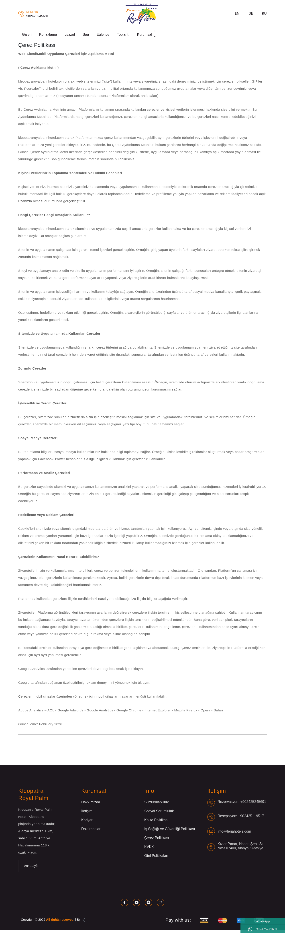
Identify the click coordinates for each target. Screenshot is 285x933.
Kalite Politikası (156, 823)
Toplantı (123, 36)
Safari (218, 713)
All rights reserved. (60, 922)
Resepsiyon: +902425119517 (241, 819)
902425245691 (37, 16)
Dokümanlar (90, 832)
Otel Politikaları (156, 858)
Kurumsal (144, 36)
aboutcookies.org (165, 650)
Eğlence (102, 36)
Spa (86, 36)
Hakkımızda (90, 805)
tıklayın (137, 671)
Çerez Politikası (156, 841)
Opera (206, 713)
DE (250, 13)
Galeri (27, 36)
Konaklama (48, 36)
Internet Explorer (158, 713)
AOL (51, 713)
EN (237, 13)
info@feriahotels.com (234, 834)
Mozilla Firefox (186, 713)
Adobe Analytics (31, 713)
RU (264, 13)
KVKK (149, 850)
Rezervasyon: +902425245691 (242, 804)
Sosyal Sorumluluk (159, 814)
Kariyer (87, 823)
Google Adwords (70, 713)
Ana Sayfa (31, 869)
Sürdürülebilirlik (156, 805)
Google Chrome (129, 713)
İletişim (86, 814)
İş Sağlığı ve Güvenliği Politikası (169, 832)
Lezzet (70, 36)
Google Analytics (100, 713)
